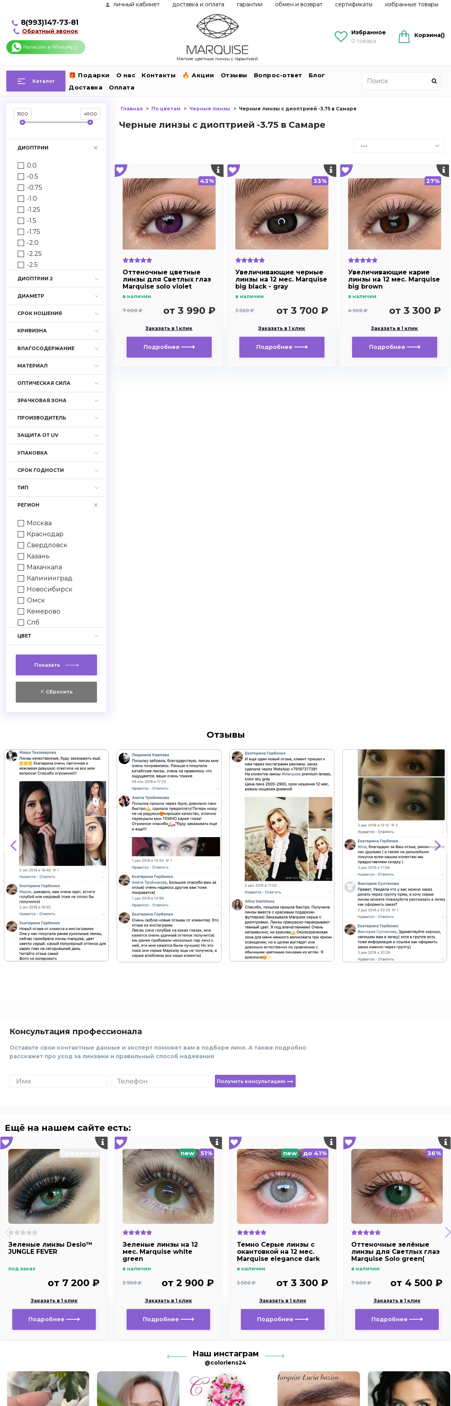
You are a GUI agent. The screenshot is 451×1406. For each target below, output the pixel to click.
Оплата (121, 87)
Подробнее (169, 347)
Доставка (85, 87)
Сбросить (59, 692)
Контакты (159, 75)
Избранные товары (411, 4)
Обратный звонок (50, 31)
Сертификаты (354, 4)
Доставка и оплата (198, 4)
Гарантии (250, 4)
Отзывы (234, 75)
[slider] (22, 122)
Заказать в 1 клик (168, 328)
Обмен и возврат (298, 4)
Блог (317, 75)
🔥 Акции (198, 75)
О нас (126, 75)
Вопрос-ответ (278, 75)
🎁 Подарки (89, 75)
